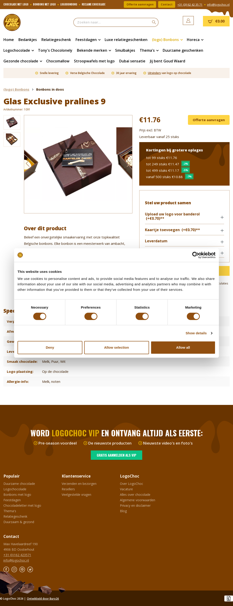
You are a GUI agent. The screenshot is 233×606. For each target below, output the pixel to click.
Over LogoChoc (131, 483)
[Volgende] (128, 164)
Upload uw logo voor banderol (172, 216)
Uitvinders (154, 73)
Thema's (9, 511)
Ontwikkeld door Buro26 (43, 599)
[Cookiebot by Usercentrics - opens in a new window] (195, 255)
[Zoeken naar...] (111, 22)
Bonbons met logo (17, 494)
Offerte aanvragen (139, 4)
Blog (123, 511)
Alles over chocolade (135, 494)
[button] (184, 217)
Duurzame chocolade (19, 483)
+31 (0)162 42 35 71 (190, 5)
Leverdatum (156, 241)
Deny (50, 347)
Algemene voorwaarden (137, 500)
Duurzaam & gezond (18, 522)
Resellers (68, 489)
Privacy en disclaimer (135, 505)
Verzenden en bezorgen (79, 483)
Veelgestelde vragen (76, 494)
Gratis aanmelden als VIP (116, 455)
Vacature (126, 489)
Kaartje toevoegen (172, 230)
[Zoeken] (154, 22)
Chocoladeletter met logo (22, 505)
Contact (166, 4)
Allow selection (116, 347)
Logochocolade (14, 489)
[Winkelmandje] (216, 21)
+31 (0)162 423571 (17, 555)
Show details (196, 333)
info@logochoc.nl (218, 5)
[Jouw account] (188, 20)
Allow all (183, 347)
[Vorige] (27, 164)
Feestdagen (12, 500)
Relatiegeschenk (15, 516)
